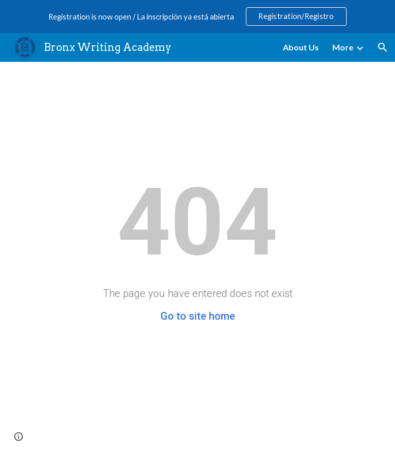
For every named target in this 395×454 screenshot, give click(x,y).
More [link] (342, 47)
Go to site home (197, 316)
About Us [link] (301, 47)
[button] (382, 47)
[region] (197, 16)
